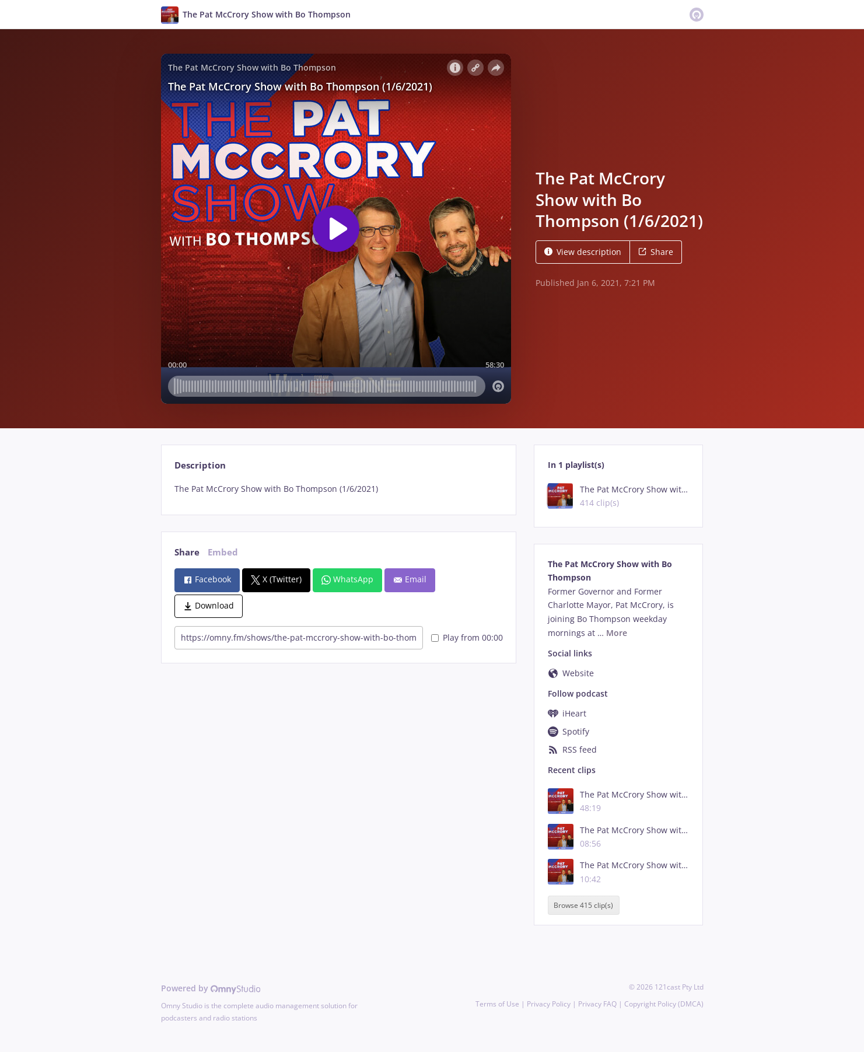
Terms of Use (497, 1004)
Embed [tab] (223, 552)
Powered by (211, 988)
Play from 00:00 (467, 637)
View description (582, 251)
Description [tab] (200, 465)
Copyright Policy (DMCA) (664, 1004)
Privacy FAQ (597, 1004)
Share (655, 251)
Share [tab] (187, 552)
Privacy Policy (549, 1004)
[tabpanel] (338, 489)
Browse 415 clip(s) (583, 905)
